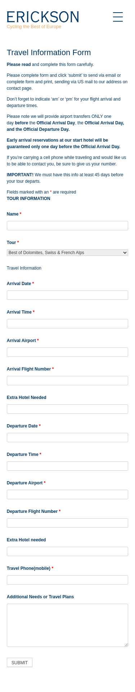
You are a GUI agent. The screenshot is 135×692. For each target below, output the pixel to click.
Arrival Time (21, 312)
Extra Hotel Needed (26, 397)
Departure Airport (26, 482)
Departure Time (24, 454)
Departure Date (24, 426)
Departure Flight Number (33, 511)
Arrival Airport (23, 340)
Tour (13, 242)
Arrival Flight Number (30, 369)
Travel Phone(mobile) (30, 568)
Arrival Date (20, 283)
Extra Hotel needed (26, 539)
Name (14, 214)
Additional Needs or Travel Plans (40, 596)
